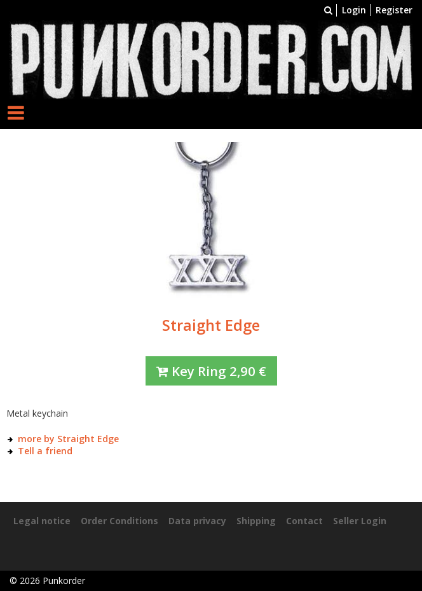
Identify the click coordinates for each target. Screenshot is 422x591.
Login (354, 10)
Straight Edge (211, 325)
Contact (304, 521)
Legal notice (42, 521)
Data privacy (197, 521)
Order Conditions (119, 521)
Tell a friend (45, 451)
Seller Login (359, 521)
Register (394, 10)
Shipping (256, 521)
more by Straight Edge (68, 439)
